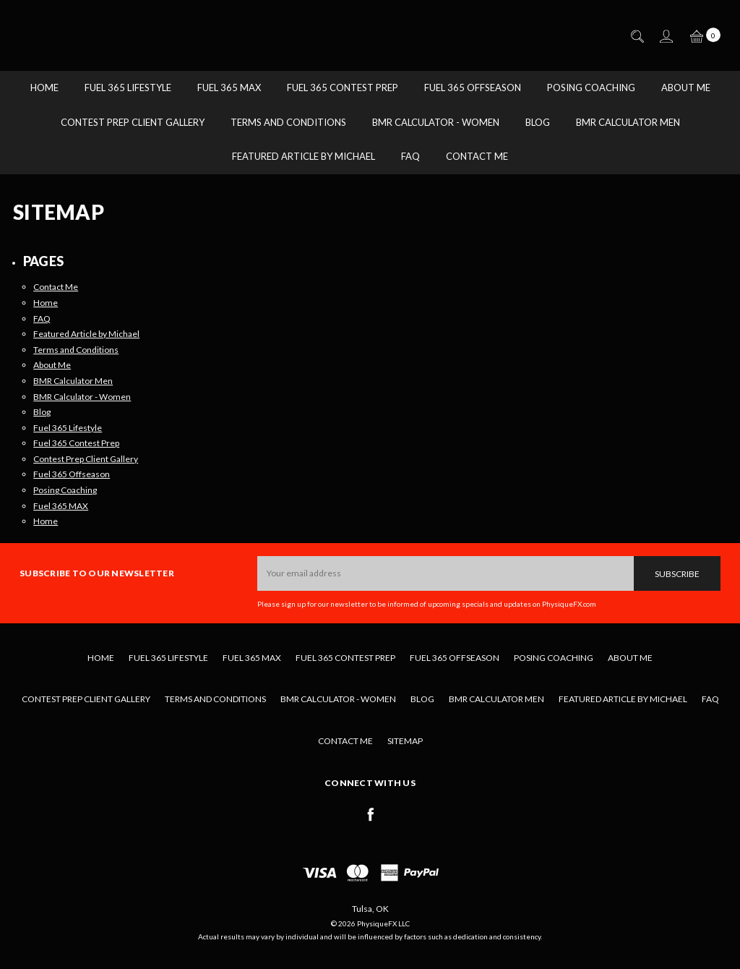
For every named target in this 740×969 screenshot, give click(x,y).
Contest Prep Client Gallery (133, 122)
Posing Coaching (591, 87)
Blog (537, 122)
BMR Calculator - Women (435, 122)
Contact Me (477, 156)
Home (44, 87)
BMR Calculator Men (628, 122)
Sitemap (405, 740)
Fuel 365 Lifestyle (128, 87)
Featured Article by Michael (303, 156)
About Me (685, 87)
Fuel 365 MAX (229, 87)
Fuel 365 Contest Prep (342, 87)
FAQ (410, 156)
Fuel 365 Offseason (472, 87)
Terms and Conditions (288, 122)
